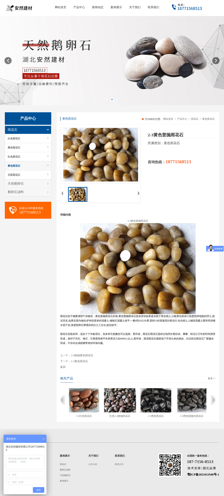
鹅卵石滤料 (16, 192)
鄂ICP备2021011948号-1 (203, 474)
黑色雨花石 (14, 147)
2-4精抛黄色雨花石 (82, 355)
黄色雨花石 (14, 165)
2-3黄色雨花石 (79, 361)
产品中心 (182, 119)
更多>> (212, 378)
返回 (63, 367)
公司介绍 (92, 464)
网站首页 (168, 119)
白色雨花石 (14, 138)
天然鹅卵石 (16, 183)
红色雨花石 (14, 156)
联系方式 (119, 464)
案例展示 (64, 481)
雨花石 (12, 130)
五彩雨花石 (14, 174)
